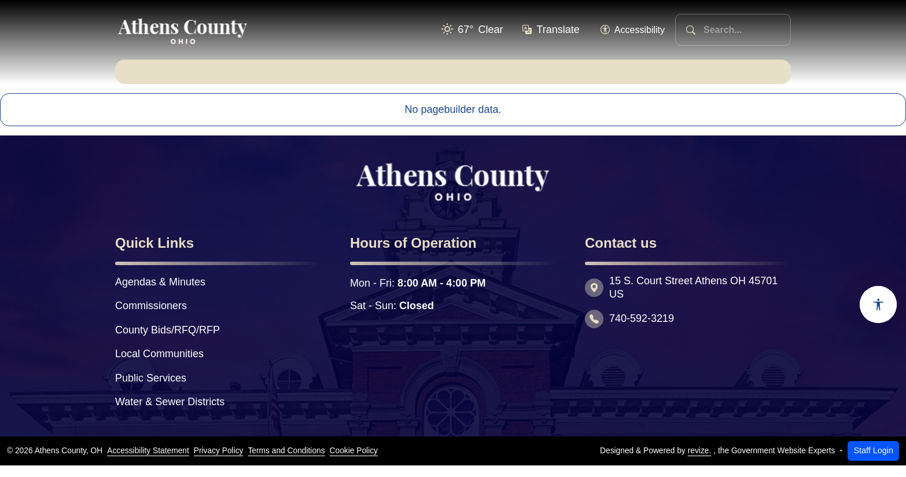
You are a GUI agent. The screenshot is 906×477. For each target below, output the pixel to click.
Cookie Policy (354, 462)
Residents (452, 77)
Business (544, 77)
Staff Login (873, 462)
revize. (700, 462)
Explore (632, 77)
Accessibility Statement (148, 462)
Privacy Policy (219, 462)
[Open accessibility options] (878, 304)
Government (243, 77)
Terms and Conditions (286, 462)
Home (153, 77)
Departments (350, 77)
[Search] (690, 29)
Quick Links (724, 77)
